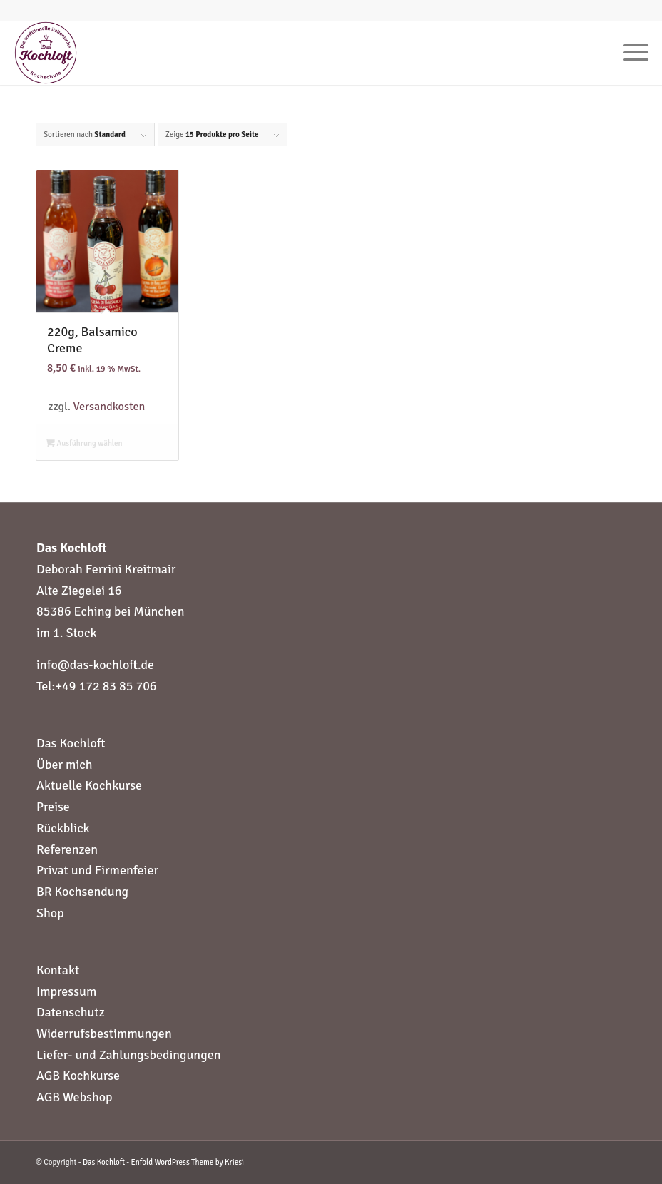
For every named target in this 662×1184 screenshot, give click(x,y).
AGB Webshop (74, 1097)
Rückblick (63, 828)
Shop (50, 913)
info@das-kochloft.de (95, 665)
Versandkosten (109, 406)
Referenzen (67, 849)
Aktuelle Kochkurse (89, 785)
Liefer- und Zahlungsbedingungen (128, 1055)
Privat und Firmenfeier (97, 870)
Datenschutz (70, 1012)
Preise (53, 807)
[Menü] (628, 53)
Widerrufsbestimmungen (104, 1033)
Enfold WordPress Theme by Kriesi (187, 1162)
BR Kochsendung (82, 891)
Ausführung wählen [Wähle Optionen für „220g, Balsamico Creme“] (84, 443)
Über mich (64, 764)
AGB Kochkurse (78, 1075)
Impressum (66, 991)
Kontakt (57, 970)
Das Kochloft (70, 743)
